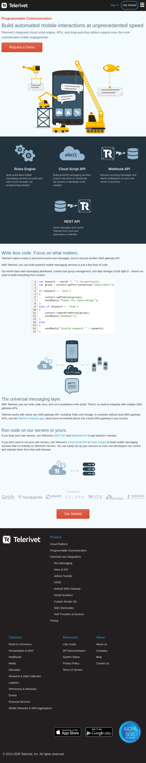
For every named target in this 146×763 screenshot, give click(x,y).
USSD (57, 582)
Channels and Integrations (65, 556)
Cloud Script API (77, 442)
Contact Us (102, 663)
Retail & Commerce (20, 644)
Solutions (15, 637)
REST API (60, 435)
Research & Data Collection (25, 676)
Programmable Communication (68, 550)
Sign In (114, 5)
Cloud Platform (59, 544)
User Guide (69, 644)
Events (13, 695)
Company (102, 650)
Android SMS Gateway (67, 588)
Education (14, 669)
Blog (99, 656)
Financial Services (19, 701)
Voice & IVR (61, 569)
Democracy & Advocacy (23, 688)
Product (55, 537)
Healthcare (15, 656)
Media (12, 663)
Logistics (14, 682)
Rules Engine (98, 442)
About (100, 637)
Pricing (54, 620)
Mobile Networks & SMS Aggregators (30, 708)
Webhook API (80, 435)
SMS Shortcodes (64, 607)
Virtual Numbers (63, 595)
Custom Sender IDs (65, 601)
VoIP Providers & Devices (69, 614)
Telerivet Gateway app (31, 418)
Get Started (129, 5)
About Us (101, 644)
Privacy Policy (71, 663)
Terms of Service (72, 669)
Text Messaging (63, 563)
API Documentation (74, 650)
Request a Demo (22, 47)
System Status (71, 656)
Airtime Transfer (63, 576)
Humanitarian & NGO (21, 650)
